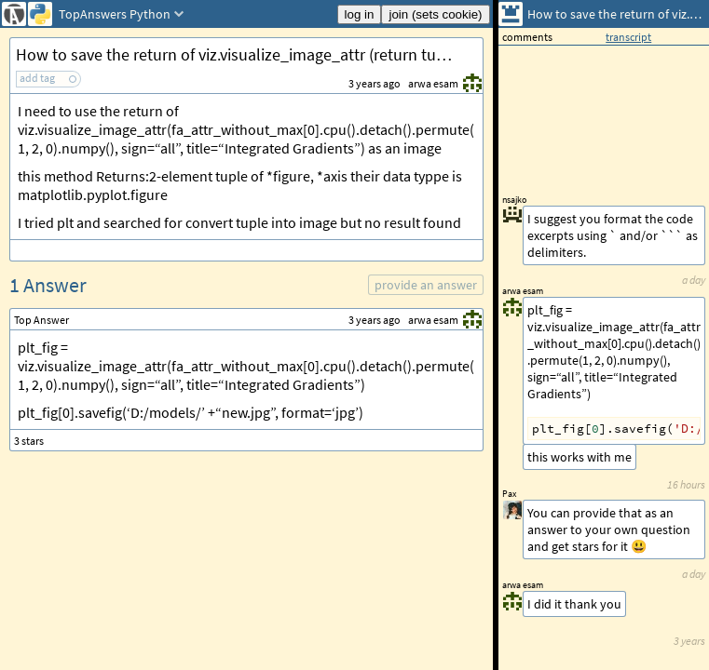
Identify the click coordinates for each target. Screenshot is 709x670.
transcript (628, 37)
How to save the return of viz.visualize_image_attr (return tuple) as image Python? (249, 54)
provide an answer (426, 284)
